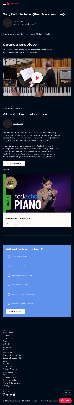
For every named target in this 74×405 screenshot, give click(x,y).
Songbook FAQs (9, 377)
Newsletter (7, 352)
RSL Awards (18, 21)
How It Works (8, 333)
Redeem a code (9, 380)
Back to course (15, 311)
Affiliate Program (10, 369)
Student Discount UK (12, 355)
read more (47, 156)
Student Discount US (12, 358)
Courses (6, 335)
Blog (5, 349)
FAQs (5, 374)
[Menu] (5, 4)
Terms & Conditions (11, 383)
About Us (6, 363)
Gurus (5, 341)
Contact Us (7, 366)
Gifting (6, 344)
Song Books (8, 338)
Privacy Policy (8, 386)
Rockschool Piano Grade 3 (18, 219)
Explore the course (14, 163)
